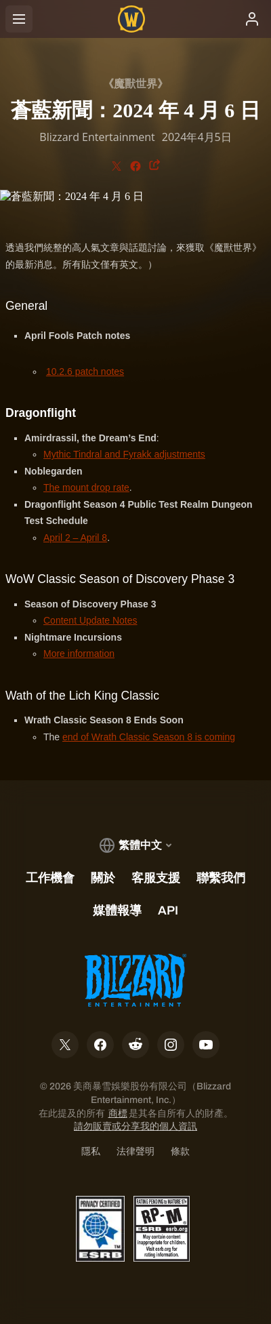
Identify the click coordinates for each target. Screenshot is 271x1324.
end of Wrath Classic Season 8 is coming (148, 736)
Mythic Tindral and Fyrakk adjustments (124, 454)
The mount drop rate (86, 487)
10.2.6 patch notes (85, 371)
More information (78, 653)
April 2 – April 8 (75, 537)
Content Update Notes (90, 620)
